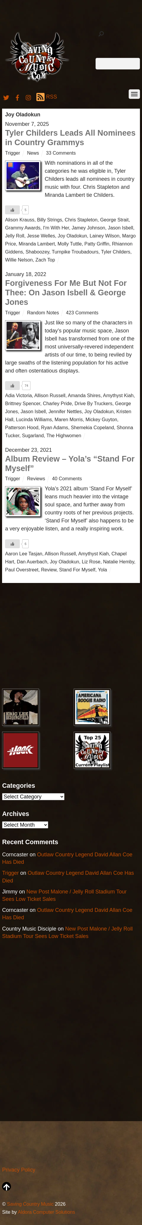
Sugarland (33, 435)
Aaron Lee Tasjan (23, 553)
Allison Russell (49, 395)
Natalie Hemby (118, 561)
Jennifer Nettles (65, 411)
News (33, 153)
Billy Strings (49, 219)
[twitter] (6, 97)
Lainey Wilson (105, 235)
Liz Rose (91, 561)
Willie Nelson (19, 259)
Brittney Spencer (22, 403)
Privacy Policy (18, 1170)
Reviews (36, 478)
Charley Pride (57, 403)
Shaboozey (37, 251)
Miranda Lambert (37, 243)
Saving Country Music (30, 1204)
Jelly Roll (14, 235)
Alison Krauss (19, 219)
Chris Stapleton (81, 219)
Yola (102, 569)
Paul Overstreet (21, 569)
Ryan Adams (54, 427)
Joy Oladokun (72, 235)
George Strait (114, 219)
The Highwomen (63, 435)
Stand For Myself (77, 569)
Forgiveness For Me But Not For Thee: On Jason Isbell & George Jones (66, 293)
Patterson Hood (21, 427)
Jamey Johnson (88, 227)
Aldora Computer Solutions (46, 1212)
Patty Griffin (96, 243)
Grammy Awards (22, 227)
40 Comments (67, 478)
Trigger (12, 153)
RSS (46, 97)
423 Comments (82, 312)
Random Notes (43, 312)
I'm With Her (56, 227)
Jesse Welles (41, 235)
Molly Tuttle (69, 243)
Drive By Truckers (93, 403)
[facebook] (17, 97)
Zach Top (45, 259)
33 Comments (61, 153)
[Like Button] (12, 209)
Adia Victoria (18, 395)
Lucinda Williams (34, 419)
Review (49, 569)
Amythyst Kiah (118, 395)
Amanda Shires (84, 395)
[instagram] (29, 97)
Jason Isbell (120, 227)
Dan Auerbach (32, 561)
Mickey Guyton (101, 419)
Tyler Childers (115, 251)
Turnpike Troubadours (75, 251)
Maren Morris (69, 419)
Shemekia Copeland (92, 427)
